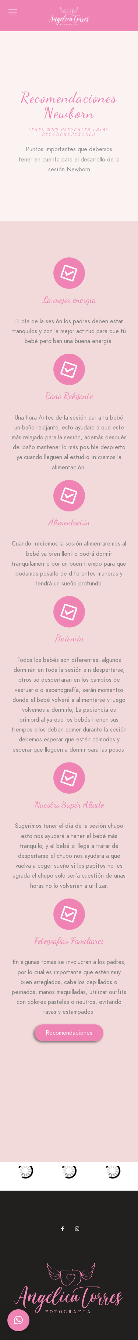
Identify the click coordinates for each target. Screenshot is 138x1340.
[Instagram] (78, 1230)
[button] (18, 1320)
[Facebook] (64, 1230)
